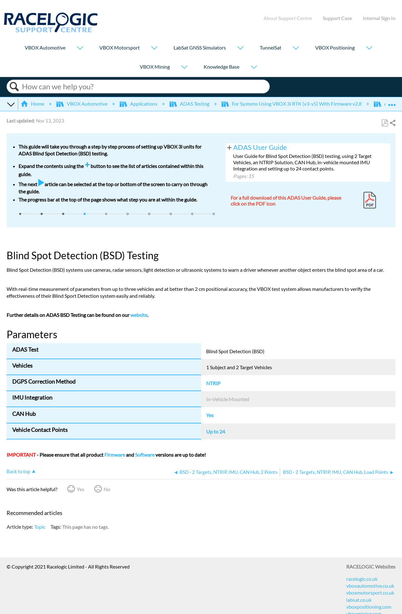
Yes (80, 489)
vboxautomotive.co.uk (370, 586)
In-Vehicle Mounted (227, 399)
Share (392, 123)
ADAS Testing (190, 104)
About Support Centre (288, 18)
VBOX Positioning (335, 47)
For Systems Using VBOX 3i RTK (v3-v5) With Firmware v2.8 (292, 104)
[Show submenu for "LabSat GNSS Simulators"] (240, 48)
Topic (39, 527)
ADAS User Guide (260, 147)
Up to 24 (215, 431)
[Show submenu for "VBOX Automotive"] (79, 48)
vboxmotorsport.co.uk (370, 593)
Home (33, 104)
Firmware (114, 455)
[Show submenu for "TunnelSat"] (295, 48)
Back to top (18, 471)
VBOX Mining (155, 67)
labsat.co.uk (359, 600)
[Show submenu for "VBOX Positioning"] (369, 48)
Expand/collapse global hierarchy (11, 103)
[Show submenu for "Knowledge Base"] (253, 67)
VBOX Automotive (45, 47)
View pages (229, 147)
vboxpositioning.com (368, 607)
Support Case (337, 18)
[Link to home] (51, 31)
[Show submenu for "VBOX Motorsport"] (154, 48)
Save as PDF (384, 123)
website (138, 315)
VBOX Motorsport (119, 47)
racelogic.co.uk (362, 579)
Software (144, 455)
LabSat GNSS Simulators (200, 47)
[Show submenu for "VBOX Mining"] (184, 67)
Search (14, 86)
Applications (139, 104)
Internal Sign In (379, 18)
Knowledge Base (221, 67)
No (107, 489)
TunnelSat (270, 47)
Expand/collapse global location (391, 102)
